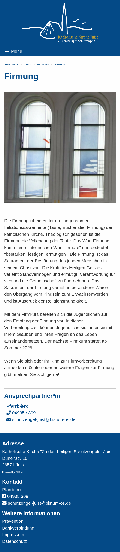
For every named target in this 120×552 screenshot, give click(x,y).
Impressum (13, 534)
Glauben (43, 64)
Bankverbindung (18, 527)
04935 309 (17, 496)
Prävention (12, 521)
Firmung (59, 64)
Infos (28, 64)
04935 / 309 (21, 412)
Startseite (11, 64)
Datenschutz (14, 541)
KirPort (19, 472)
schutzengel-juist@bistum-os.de (40, 419)
